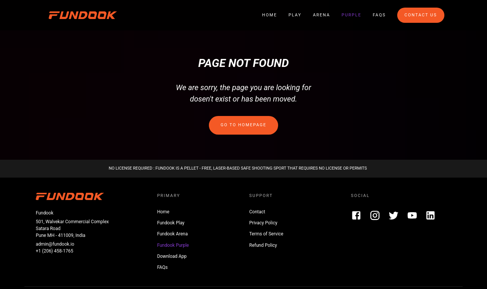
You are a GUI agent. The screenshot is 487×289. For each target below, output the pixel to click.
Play (294, 15)
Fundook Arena (172, 234)
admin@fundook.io (55, 244)
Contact (257, 211)
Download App (172, 256)
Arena (321, 15)
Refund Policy (263, 245)
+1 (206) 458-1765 (54, 251)
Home (269, 15)
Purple (351, 15)
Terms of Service (266, 234)
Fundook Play (171, 222)
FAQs (379, 15)
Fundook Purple (173, 245)
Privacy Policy (263, 222)
